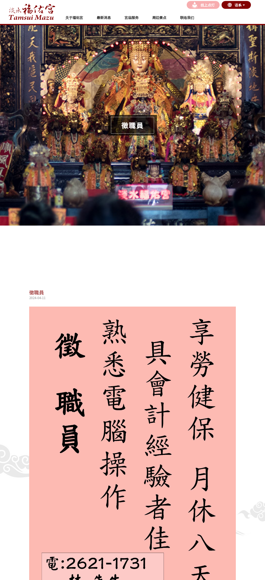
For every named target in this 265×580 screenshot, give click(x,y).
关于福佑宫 (74, 17)
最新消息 (104, 17)
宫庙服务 (131, 17)
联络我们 (187, 17)
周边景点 (159, 17)
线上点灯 (203, 5)
